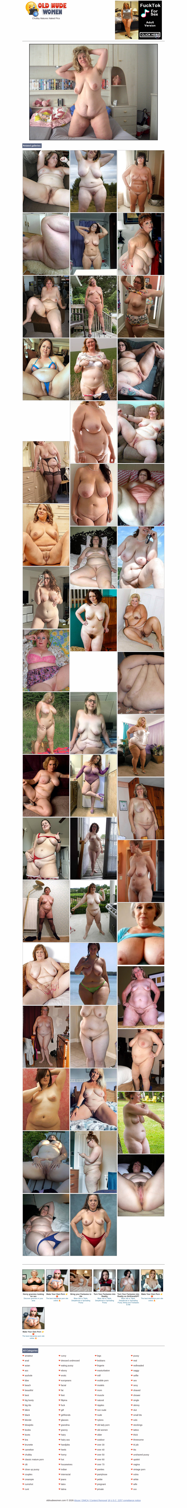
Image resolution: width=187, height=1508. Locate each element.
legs (98, 1356)
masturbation (102, 1370)
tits (133, 1449)
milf (98, 1375)
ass (25, 1370)
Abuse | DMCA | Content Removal (90, 1500)
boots (26, 1435)
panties (99, 1469)
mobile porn (102, 1380)
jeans (62, 1479)
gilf (61, 1410)
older (98, 1435)
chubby (27, 1454)
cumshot (27, 1484)
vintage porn (138, 1469)
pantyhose (101, 1474)
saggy (135, 1370)
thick (134, 1435)
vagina (135, 1464)
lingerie (99, 1365)
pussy (135, 1356)
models (99, 1385)
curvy (62, 1356)
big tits (26, 1405)
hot (61, 1459)
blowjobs (27, 1425)
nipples (99, 1405)
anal (25, 1360)
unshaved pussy (140, 1454)
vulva (134, 1474)
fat (61, 1390)
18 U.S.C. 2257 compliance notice (124, 1500)
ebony (63, 1370)
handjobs (64, 1444)
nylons (99, 1420)
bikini (26, 1410)
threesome (137, 1439)
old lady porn (102, 1425)
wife (134, 1484)
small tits (136, 1415)
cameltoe (28, 1449)
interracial (65, 1474)
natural (99, 1400)
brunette (27, 1444)
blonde (26, 1420)
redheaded (137, 1365)
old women (101, 1430)
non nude (100, 1410)
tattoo (135, 1430)
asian (26, 1365)
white (134, 1479)
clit (24, 1464)
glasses (63, 1420)
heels (62, 1449)
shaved (135, 1390)
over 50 (100, 1454)
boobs (26, 1430)
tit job (134, 1444)
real (134, 1360)
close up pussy (30, 1469)
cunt (25, 1489)
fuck (62, 1405)
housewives (65, 1464)
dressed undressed (69, 1360)
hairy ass (64, 1439)
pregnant (100, 1484)
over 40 (100, 1449)
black (26, 1415)
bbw (25, 1380)
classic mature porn (33, 1459)
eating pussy (66, 1365)
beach (26, 1385)
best (25, 1395)
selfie (134, 1375)
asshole (27, 1375)
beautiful (27, 1390)
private (99, 1489)
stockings (136, 1425)
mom (98, 1390)
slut (134, 1410)
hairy (62, 1435)
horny (62, 1454)
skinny (135, 1405)
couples (27, 1474)
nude (98, 1415)
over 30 (100, 1444)
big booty (28, 1400)
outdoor (100, 1439)
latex (62, 1484)
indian (63, 1469)
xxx (134, 1489)
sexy (134, 1385)
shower (135, 1395)
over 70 (100, 1464)
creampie (28, 1479)
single (135, 1400)
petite (99, 1479)
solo (134, 1420)
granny (63, 1430)
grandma (64, 1425)
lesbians (100, 1360)
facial (62, 1385)
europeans (65, 1380)
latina (62, 1489)
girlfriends (65, 1415)
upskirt (135, 1459)
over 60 (100, 1459)
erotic (62, 1375)
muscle (99, 1395)
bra (25, 1439)
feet (62, 1395)
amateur (27, 1356)
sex (134, 1380)
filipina (63, 1400)
